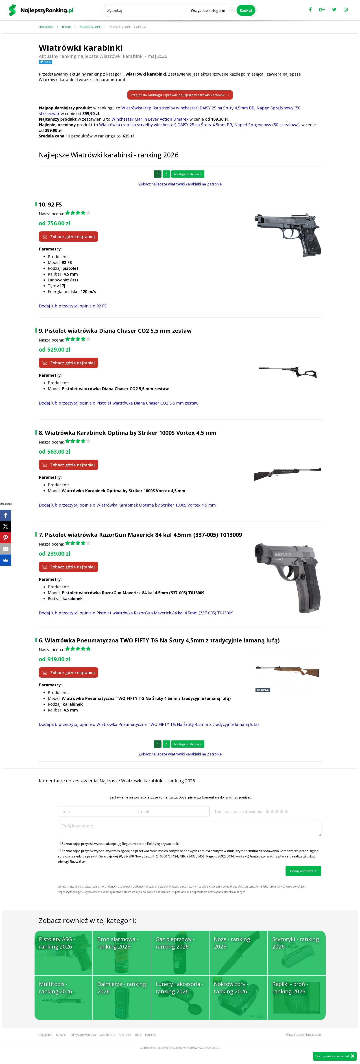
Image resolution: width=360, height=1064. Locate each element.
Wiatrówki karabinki (90, 26)
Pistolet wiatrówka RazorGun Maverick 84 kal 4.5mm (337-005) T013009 (143, 534)
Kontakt (61, 1035)
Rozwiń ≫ (78, 861)
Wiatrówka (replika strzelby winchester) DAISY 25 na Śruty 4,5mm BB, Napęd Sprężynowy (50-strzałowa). (199, 124)
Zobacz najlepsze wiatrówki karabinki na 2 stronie (180, 184)
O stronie (125, 1035)
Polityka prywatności (83, 1035)
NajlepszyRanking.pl (301, 1035)
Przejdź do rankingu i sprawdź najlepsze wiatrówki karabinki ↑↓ (180, 95)
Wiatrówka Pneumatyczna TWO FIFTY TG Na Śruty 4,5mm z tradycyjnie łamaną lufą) (162, 640)
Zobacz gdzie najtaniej (68, 236)
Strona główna (46, 26)
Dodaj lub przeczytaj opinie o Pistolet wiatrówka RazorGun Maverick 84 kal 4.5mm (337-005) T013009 (136, 613)
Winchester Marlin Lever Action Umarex (149, 119)
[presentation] (92, 874)
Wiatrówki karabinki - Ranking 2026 (128, 26)
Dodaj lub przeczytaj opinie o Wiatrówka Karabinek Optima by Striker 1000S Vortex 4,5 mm (127, 505)
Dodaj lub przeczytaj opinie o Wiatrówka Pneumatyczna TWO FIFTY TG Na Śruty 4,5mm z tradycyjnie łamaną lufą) (149, 724)
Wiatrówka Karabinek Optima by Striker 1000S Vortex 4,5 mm (130, 432)
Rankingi (150, 1035)
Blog (138, 1035)
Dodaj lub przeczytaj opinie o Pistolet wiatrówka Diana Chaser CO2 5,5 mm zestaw (118, 403)
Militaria (66, 26)
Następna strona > (188, 174)
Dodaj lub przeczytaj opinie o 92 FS (73, 306)
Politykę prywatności (163, 843)
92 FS (55, 204)
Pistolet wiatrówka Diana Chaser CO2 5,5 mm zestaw (118, 330)
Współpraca (107, 1035)
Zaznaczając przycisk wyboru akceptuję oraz (118, 843)
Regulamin (130, 843)
